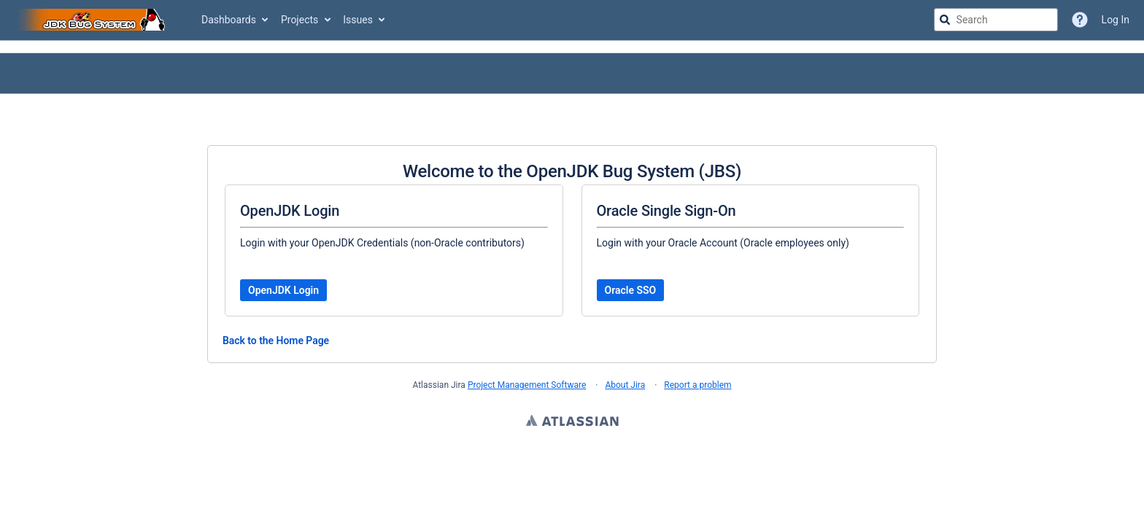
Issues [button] (358, 20)
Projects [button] (299, 20)
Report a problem (697, 385)
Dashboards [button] (228, 20)
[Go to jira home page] (93, 19)
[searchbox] (996, 19)
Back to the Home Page (276, 340)
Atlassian (572, 422)
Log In (1115, 20)
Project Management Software (527, 385)
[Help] (1079, 19)
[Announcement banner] (572, 47)
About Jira (625, 385)
